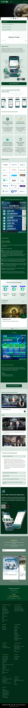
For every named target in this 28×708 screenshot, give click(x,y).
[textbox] (14, 41)
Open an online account (14, 83)
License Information (5, 697)
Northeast (15, 684)
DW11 (3, 614)
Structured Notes (5, 613)
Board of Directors (5, 693)
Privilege (16, 654)
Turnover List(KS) (5, 659)
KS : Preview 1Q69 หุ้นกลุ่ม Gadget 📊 (10, 574)
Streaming (15, 626)
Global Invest (4, 629)
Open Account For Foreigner (18, 609)
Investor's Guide (17, 643)
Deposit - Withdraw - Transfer (19, 646)
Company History (5, 690)
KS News (3, 689)
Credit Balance (4, 660)
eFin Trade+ (16, 637)
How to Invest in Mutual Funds (7, 24)
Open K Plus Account (17, 606)
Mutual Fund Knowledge (6, 29)
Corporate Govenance (5, 694)
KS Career (4, 677)
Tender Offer (4, 667)
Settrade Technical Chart (18, 638)
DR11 (3, 621)
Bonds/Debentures (5, 610)
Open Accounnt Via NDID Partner (19, 610)
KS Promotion (16, 658)
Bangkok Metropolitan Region (19, 680)
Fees (15, 650)
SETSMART (16, 633)
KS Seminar (16, 659)
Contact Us (16, 677)
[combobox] (14, 41)
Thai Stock (4, 606)
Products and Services (6, 604)
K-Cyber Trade (16, 627)
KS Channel (4, 643)
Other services (16, 651)
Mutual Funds (4, 608)
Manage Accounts (17, 647)
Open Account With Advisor (18, 608)
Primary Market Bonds (5, 612)
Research (4, 624)
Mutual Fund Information (6, 27)
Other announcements (5, 669)
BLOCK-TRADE (4, 616)
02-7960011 (14, 596)
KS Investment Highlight (6, 647)
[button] (26, 1)
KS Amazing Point (17, 656)
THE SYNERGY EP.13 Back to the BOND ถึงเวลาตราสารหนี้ (13, 432)
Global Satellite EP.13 (6, 409)
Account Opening (17, 604)
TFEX (3, 618)
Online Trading (17, 624)
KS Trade (15, 629)
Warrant (3, 668)
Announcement (5, 654)
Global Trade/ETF (5, 609)
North (15, 681)
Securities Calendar (5, 656)
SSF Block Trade (4, 672)
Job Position (4, 681)
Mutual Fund (4, 21)
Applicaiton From (5, 680)
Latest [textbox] (4, 550)
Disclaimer (16, 706)
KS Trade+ (15, 630)
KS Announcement (5, 658)
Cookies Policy (12, 706)
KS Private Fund (4, 620)
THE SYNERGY (4, 646)
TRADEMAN (16, 634)
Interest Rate (4, 662)
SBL (3, 617)
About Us (4, 687)
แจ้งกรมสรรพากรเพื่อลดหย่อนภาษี (14, 385)
